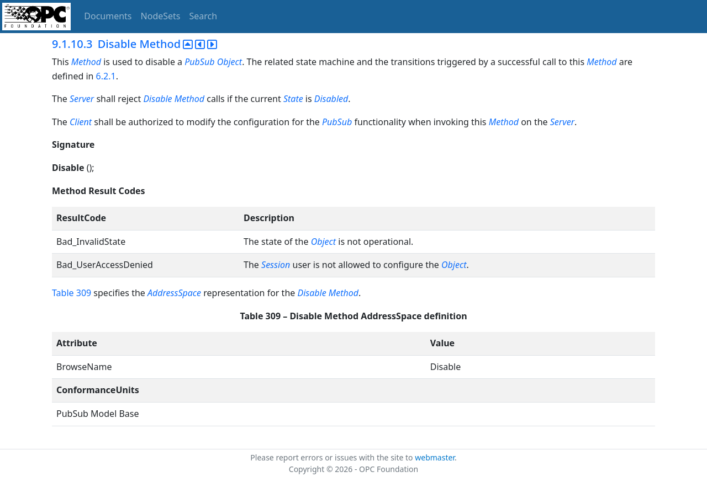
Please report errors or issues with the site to (332, 457)
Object (229, 62)
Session (275, 265)
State (293, 99)
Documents (107, 16)
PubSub (199, 62)
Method (86, 62)
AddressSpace (174, 293)
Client (81, 122)
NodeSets (161, 16)
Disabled (331, 99)
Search (203, 16)
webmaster (435, 457)
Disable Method (173, 99)
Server (82, 99)
